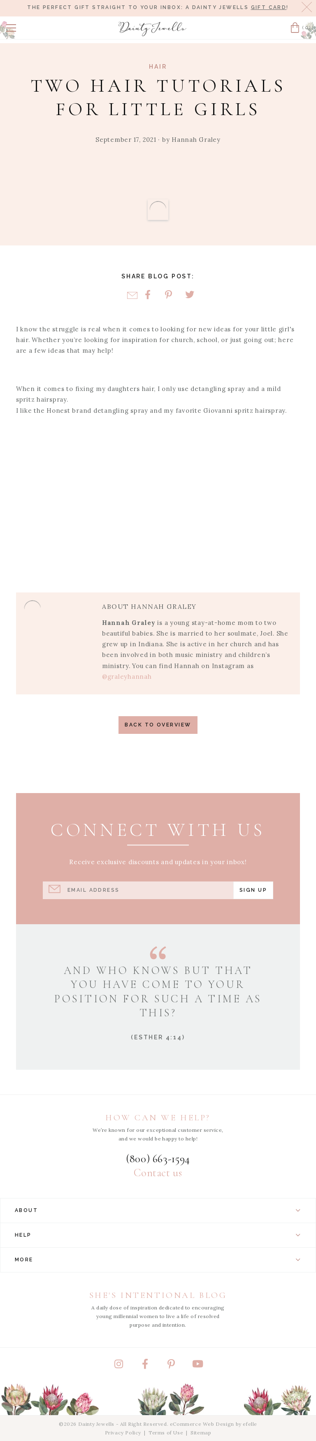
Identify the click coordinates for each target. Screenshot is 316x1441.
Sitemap (201, 1432)
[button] (11, 28)
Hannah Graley (196, 139)
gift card (269, 7)
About (158, 1210)
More (158, 1260)
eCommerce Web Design (202, 1424)
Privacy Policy (123, 1432)
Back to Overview (158, 725)
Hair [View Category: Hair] (158, 66)
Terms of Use (166, 1432)
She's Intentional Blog (158, 1295)
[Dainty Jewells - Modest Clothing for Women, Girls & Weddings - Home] (152, 29)
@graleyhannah (127, 676)
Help (158, 1235)
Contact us (158, 1173)
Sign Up (253, 890)
